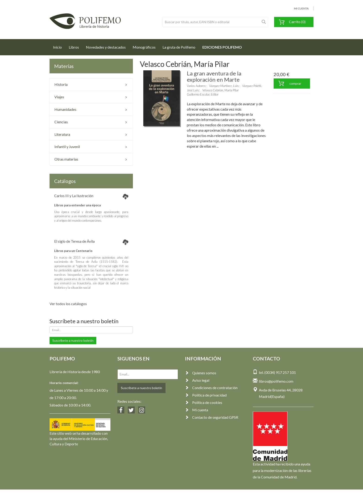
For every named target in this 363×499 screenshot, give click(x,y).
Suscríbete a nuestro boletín (73, 340)
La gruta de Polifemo (179, 47)
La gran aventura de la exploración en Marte (214, 76)
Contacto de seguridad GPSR (211, 417)
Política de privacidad (206, 395)
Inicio (59, 45)
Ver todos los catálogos (68, 303)
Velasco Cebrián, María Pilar (220, 90)
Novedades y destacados (106, 47)
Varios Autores (196, 86)
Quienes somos (200, 373)
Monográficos (144, 47)
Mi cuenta (196, 410)
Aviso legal (197, 380)
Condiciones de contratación (211, 387)
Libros (74, 47)
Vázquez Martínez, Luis (224, 86)
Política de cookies (203, 402)
